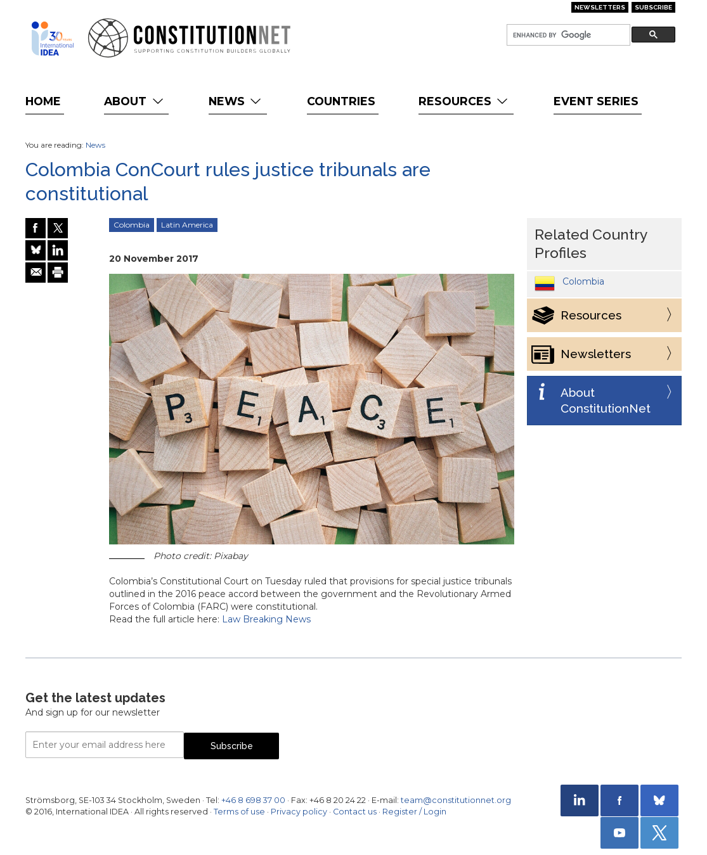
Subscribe (653, 7)
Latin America (187, 224)
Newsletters (599, 7)
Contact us (355, 811)
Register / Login (414, 811)
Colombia (132, 224)
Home (43, 101)
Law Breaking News (266, 619)
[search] (567, 35)
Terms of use (239, 811)
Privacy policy (299, 811)
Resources (464, 101)
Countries (341, 101)
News (236, 101)
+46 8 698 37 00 (253, 800)
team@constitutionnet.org (456, 800)
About (134, 101)
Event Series (596, 101)
